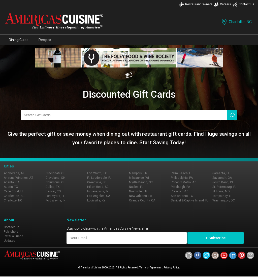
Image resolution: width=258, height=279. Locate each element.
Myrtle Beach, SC (141, 182)
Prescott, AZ (179, 191)
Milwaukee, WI (139, 178)
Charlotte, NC (236, 21)
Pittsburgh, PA (180, 187)
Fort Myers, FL (55, 196)
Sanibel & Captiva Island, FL (189, 200)
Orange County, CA (142, 200)
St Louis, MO (221, 191)
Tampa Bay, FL (222, 196)
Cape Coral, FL (13, 191)
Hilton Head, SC (98, 187)
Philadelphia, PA (182, 178)
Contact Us (243, 4)
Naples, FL (136, 187)
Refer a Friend (13, 236)
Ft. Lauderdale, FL (99, 178)
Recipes (45, 40)
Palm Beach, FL (181, 173)
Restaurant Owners (195, 4)
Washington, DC (223, 200)
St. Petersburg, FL (224, 187)
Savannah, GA (222, 178)
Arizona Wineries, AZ (18, 178)
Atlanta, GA (11, 182)
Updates (9, 240)
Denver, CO (53, 191)
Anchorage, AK (14, 173)
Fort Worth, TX (97, 173)
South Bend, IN (222, 182)
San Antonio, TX (182, 196)
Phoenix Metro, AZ (183, 182)
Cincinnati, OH (56, 173)
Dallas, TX (53, 187)
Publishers (11, 231)
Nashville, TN (138, 191)
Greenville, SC (96, 182)
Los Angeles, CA (98, 196)
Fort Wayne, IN (56, 200)
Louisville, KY (96, 200)
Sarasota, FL (221, 173)
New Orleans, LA (140, 196)
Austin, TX (11, 187)
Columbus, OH (56, 182)
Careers (222, 4)
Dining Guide (18, 40)
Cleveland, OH (55, 178)
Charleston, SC (14, 196)
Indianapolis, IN (97, 191)
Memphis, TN (138, 173)
